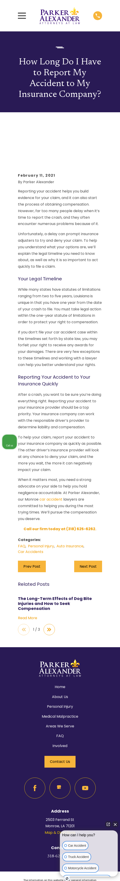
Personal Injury (41, 515)
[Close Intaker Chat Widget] (115, 824)
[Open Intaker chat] (67, 878)
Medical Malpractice (60, 685)
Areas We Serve (60, 695)
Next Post (88, 535)
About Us (60, 666)
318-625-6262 (60, 826)
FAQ (21, 515)
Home (60, 656)
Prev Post (31, 535)
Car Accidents (30, 521)
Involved (59, 715)
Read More (27, 587)
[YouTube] (85, 757)
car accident (50, 468)
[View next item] (50, 599)
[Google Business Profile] (60, 757)
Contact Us (60, 731)
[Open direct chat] (108, 824)
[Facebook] (34, 757)
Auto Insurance (69, 515)
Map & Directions (60, 802)
